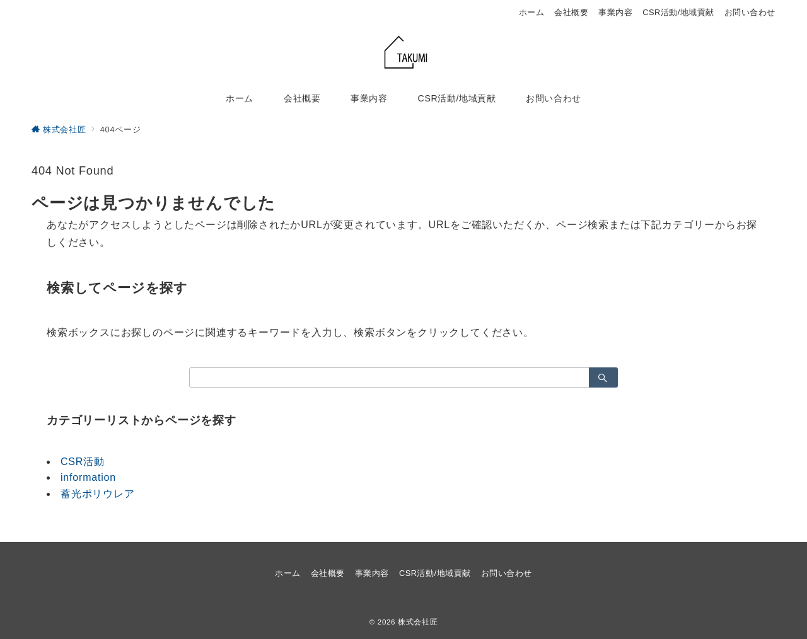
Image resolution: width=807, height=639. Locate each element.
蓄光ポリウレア (98, 493)
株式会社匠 (418, 622)
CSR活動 (83, 461)
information (88, 477)
